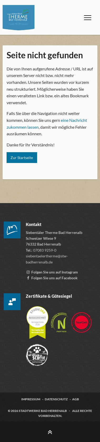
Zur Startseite (22, 157)
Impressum (30, 399)
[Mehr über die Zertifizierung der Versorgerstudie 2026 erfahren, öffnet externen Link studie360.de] (38, 320)
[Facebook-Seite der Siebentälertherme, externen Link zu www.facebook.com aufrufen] (52, 278)
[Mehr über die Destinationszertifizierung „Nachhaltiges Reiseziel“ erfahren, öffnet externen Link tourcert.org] (60, 320)
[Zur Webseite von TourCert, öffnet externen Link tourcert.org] (81, 320)
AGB (75, 399)
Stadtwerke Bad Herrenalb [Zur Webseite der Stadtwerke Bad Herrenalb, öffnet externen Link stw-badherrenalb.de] (43, 411)
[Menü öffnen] (87, 17)
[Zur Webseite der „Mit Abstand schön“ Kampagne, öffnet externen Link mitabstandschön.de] (37, 352)
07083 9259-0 (44, 250)
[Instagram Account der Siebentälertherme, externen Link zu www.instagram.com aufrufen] (52, 272)
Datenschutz (56, 399)
